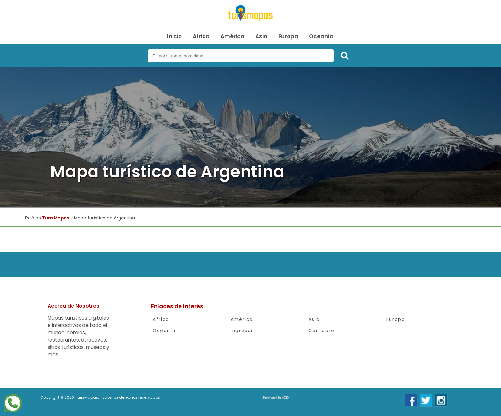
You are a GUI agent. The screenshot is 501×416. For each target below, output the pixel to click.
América (232, 36)
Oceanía (321, 36)
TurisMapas (55, 218)
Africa (201, 36)
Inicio (174, 36)
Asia (261, 36)
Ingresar (242, 331)
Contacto (321, 331)
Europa (288, 36)
